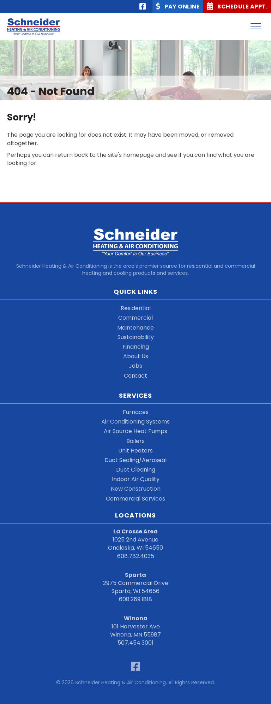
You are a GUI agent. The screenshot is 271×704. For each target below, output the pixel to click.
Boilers (135, 441)
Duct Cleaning (135, 470)
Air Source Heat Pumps (135, 431)
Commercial (135, 318)
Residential (136, 308)
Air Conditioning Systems (135, 422)
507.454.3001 (135, 643)
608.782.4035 (135, 556)
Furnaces (136, 412)
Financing (135, 347)
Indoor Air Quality (135, 479)
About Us (135, 356)
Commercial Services (135, 499)
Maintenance (135, 328)
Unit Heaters (135, 450)
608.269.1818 (135, 599)
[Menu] (256, 26)
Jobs (135, 366)
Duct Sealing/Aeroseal (135, 460)
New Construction (136, 489)
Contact (135, 376)
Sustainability (136, 337)
